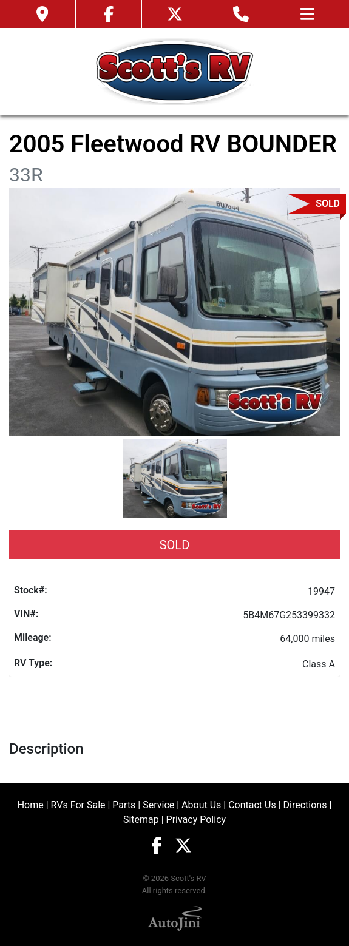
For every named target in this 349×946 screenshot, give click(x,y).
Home (31, 805)
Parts (123, 805)
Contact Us (252, 805)
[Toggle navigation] (307, 14)
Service (158, 805)
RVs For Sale (78, 805)
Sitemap (141, 819)
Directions (305, 805)
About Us (201, 805)
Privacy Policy (196, 819)
